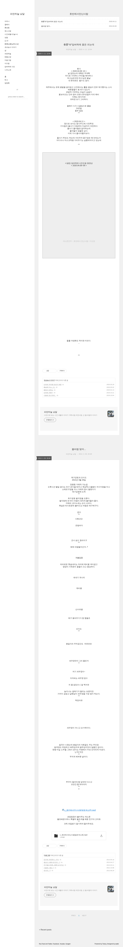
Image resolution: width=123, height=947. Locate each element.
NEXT (84, 915)
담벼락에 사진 (10, 67)
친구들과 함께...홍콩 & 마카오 (54, 865)
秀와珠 (7, 28)
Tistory (104, 944)
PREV (73, 915)
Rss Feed (42, 944)
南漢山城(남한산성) (12, 44)
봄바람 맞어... (46, 26)
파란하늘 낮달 (17, 14)
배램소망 (8, 57)
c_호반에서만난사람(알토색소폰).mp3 (79, 810)
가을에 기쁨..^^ (49, 868)
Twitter (50, 944)
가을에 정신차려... (50, 395)
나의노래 (8, 70)
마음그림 (8, 60)
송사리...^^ (47, 870)
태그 (6, 80)
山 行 (6, 41)
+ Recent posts (45, 930)
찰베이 (7, 24)
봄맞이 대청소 (48, 390)
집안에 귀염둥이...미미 (51, 859)
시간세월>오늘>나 (11, 34)
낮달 (6, 37)
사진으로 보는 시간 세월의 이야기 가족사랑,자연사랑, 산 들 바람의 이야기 (70, 415)
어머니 (7, 21)
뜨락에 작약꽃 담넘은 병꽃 (53, 384)
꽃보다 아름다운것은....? (52, 862)
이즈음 (7, 63)
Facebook (56, 944)
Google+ (68, 944)
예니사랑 (8, 31)
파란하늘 (8, 54)
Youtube (62, 944)
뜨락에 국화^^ (48, 392)
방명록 (7, 83)
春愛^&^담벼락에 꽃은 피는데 (52, 21)
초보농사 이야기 (10, 47)
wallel (117, 944)
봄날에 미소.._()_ (49, 387)
